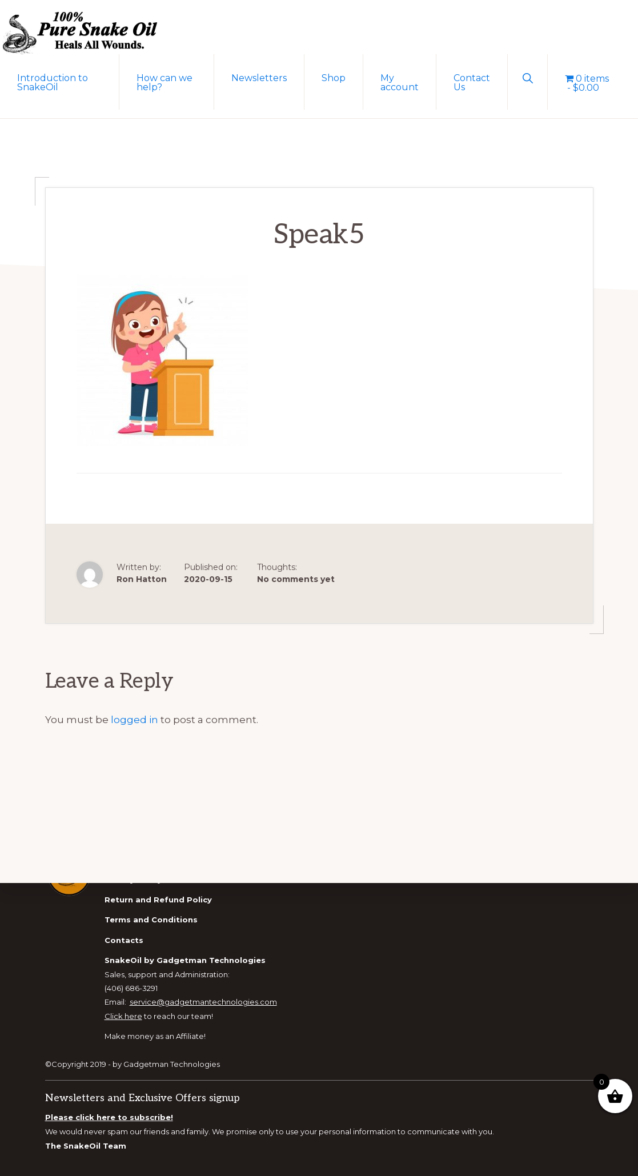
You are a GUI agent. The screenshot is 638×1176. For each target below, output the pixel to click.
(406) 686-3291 (131, 988)
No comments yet (296, 579)
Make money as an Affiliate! (155, 1036)
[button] (527, 77)
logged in (134, 719)
